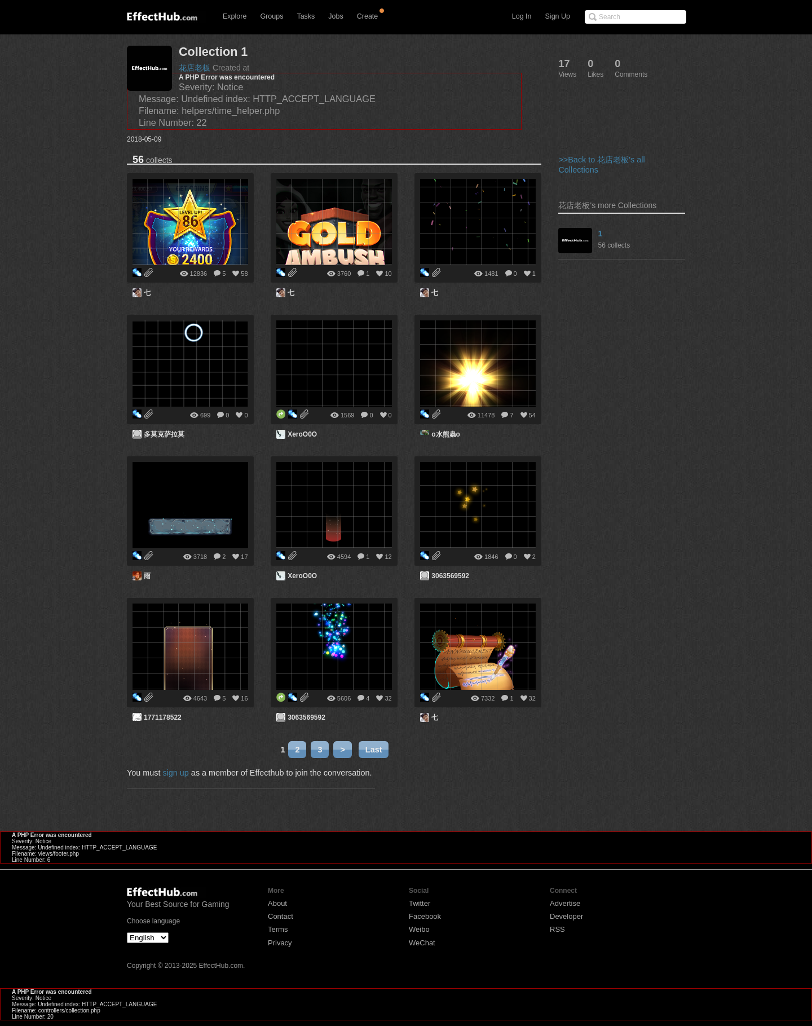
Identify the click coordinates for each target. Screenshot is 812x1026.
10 (388, 273)
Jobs (335, 16)
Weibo (419, 929)
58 (244, 273)
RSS (557, 929)
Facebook (425, 916)
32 (388, 698)
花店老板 (194, 67)
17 (244, 556)
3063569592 (450, 576)
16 (244, 698)
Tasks (306, 16)
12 (388, 556)
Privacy (280, 943)
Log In (522, 16)
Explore (234, 16)
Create (367, 16)
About (277, 903)
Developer (566, 916)
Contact (280, 916)
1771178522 (163, 717)
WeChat (422, 943)
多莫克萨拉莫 (164, 434)
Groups (271, 16)
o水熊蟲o (445, 434)
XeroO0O (302, 434)
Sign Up (557, 16)
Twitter (419, 903)
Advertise (565, 903)
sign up (175, 772)
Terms (278, 929)
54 (532, 415)
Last (373, 749)
